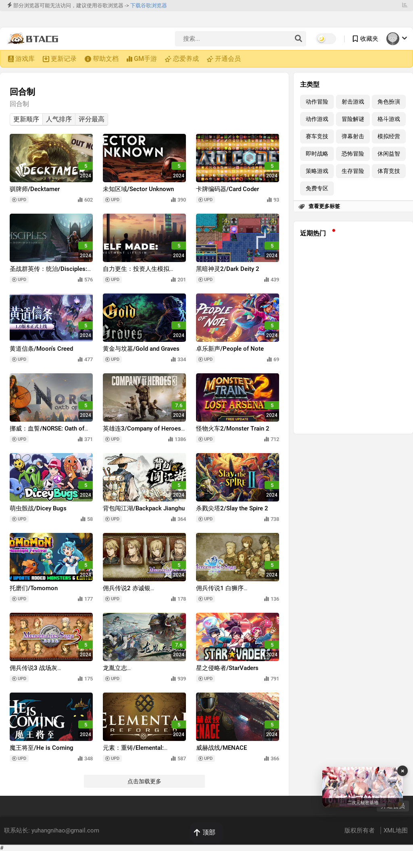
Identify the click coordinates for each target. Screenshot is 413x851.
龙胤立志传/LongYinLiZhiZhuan (133, 671)
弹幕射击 (353, 136)
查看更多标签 (324, 206)
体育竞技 (389, 171)
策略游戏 (317, 171)
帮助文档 (106, 58)
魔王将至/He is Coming (41, 747)
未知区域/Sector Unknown (138, 189)
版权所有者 (360, 830)
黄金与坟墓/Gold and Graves (141, 348)
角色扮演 (389, 101)
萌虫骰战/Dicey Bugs (38, 508)
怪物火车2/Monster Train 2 (232, 428)
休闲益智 (389, 153)
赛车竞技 (317, 136)
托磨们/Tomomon (34, 588)
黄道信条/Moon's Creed (41, 348)
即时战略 (317, 153)
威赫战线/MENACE (221, 747)
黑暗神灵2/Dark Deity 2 (227, 269)
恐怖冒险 (353, 153)
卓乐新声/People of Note (230, 348)
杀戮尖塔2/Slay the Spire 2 (232, 508)
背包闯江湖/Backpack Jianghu (144, 508)
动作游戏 (317, 119)
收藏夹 (369, 38)
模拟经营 (389, 136)
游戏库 (25, 58)
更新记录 (64, 58)
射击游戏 (353, 101)
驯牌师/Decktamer (35, 189)
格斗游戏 (389, 119)
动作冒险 (317, 101)
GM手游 (145, 58)
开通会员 (228, 58)
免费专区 (317, 188)
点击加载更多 (144, 781)
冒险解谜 (353, 119)
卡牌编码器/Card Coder (227, 189)
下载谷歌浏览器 (148, 5)
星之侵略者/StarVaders (227, 668)
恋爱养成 (186, 58)
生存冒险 (353, 171)
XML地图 (396, 830)
